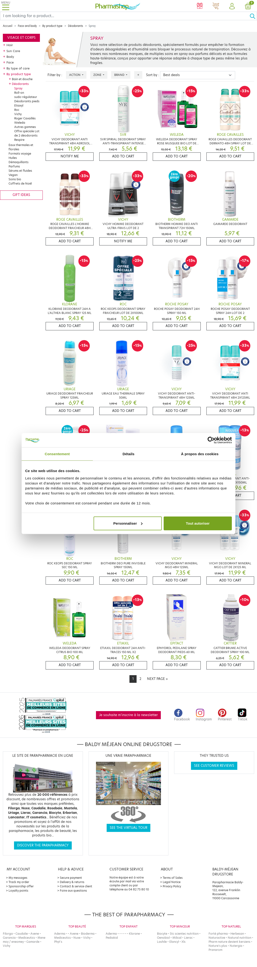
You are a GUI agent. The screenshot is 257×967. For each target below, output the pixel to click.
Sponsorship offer (21, 886)
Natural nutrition (239, 938)
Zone (97, 75)
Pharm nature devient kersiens (229, 942)
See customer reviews (214, 765)
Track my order (19, 882)
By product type (52, 26)
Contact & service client (76, 886)
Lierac (188, 938)
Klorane (134, 934)
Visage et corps (21, 37)
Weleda (19, 123)
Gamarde (32, 942)
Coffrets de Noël (20, 183)
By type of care (18, 68)
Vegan (13, 175)
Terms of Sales (173, 878)
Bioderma (88, 934)
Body (10, 56)
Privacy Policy (172, 886)
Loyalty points (18, 891)
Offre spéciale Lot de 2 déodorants (26, 133)
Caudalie (21, 934)
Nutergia (236, 946)
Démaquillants (19, 162)
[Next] (157, 679)
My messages (18, 878)
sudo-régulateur (25, 97)
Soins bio (15, 179)
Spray (18, 88)
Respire (19, 140)
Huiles (13, 158)
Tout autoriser (198, 523)
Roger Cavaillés (25, 118)
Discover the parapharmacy (43, 845)
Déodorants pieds (26, 101)
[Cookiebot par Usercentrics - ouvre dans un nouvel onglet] (211, 440)
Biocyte (162, 934)
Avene (34, 934)
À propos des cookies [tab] (200, 454)
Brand (119, 75)
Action (75, 75)
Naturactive (217, 938)
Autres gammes (25, 127)
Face (10, 62)
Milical (176, 938)
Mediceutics (26, 938)
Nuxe (77, 938)
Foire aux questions (73, 891)
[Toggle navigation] (5, 6)
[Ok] (253, 16)
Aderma (59, 934)
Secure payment (71, 878)
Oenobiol (163, 938)
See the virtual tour (128, 827)
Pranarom (215, 950)
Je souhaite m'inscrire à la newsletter (128, 715)
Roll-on (19, 93)
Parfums (14, 166)
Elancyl (174, 942)
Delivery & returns (72, 882)
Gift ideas (21, 195)
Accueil (7, 26)
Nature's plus (218, 946)
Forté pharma (218, 934)
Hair (9, 45)
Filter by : (55, 75)
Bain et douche (22, 79)
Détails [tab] (128, 454)
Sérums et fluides (20, 171)
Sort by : (152, 75)
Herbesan (237, 934)
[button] (232, 6)
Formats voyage (20, 153)
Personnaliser (128, 523)
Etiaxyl (18, 105)
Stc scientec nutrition (184, 934)
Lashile (162, 942)
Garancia (9, 938)
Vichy (18, 114)
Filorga (8, 934)
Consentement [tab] (57, 454)
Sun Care (13, 51)
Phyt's (58, 942)
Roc (16, 110)
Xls (183, 942)
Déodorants (75, 26)
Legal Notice (172, 882)
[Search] (125, 16)
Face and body (27, 26)
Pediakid (112, 938)
